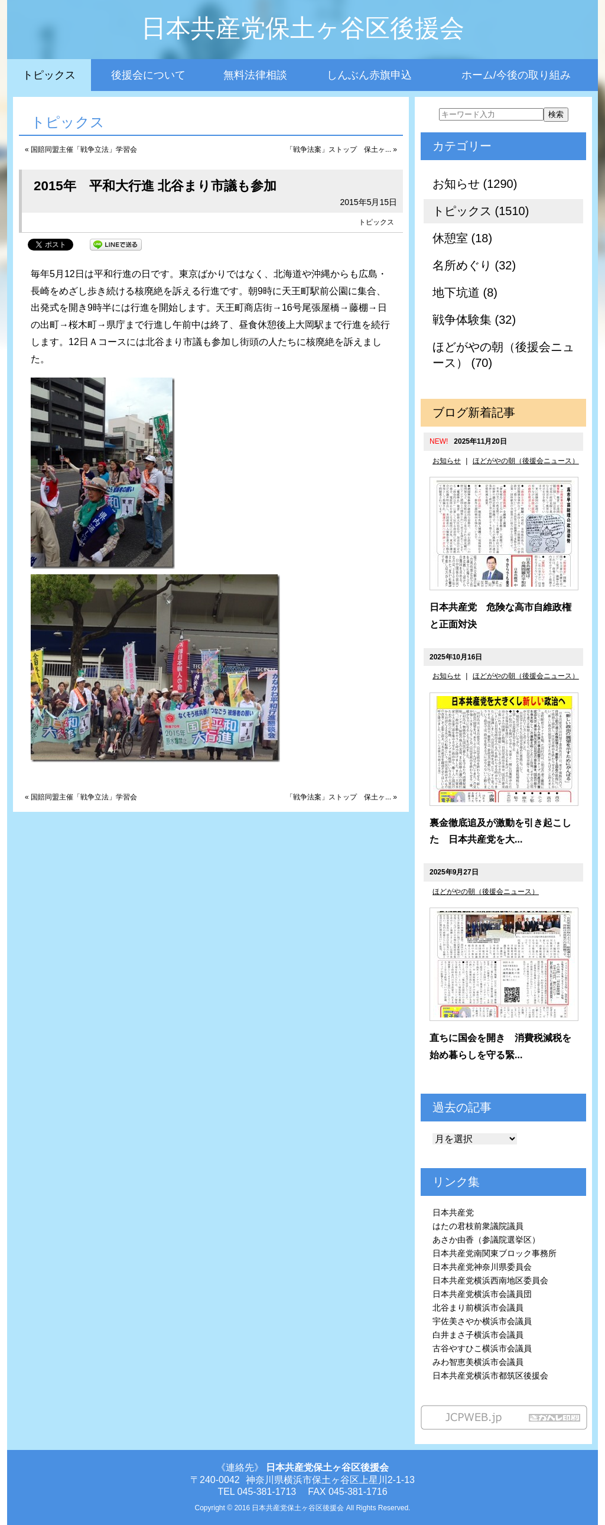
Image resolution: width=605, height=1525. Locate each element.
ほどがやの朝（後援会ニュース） (526, 461)
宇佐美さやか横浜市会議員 (482, 1321)
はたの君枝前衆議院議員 (477, 1226)
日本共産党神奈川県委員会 (482, 1267)
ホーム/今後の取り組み (516, 75)
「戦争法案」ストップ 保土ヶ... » (341, 149)
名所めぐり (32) (474, 265)
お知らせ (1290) (474, 183)
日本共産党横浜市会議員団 (482, 1294)
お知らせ (446, 461)
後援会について (148, 75)
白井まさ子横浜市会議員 (477, 1334)
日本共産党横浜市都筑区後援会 (490, 1375)
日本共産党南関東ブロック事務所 (494, 1253)
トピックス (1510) (480, 210)
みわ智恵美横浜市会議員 (477, 1362)
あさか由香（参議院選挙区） (486, 1239)
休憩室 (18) (462, 238)
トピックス (49, 75)
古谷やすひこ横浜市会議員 (482, 1348)
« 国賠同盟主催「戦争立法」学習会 (81, 149)
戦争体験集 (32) (474, 319)
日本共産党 (453, 1212)
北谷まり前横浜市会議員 (477, 1307)
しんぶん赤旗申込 (369, 75)
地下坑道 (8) (464, 292)
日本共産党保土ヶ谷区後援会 (302, 28)
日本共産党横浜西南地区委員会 (490, 1280)
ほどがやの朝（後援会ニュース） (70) (503, 354)
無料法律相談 (255, 75)
